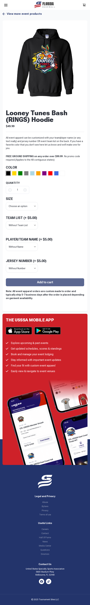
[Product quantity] (17, 190)
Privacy (45, 510)
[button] (45, 62)
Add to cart (45, 282)
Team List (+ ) (21, 217)
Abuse (45, 502)
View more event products (22, 13)
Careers (45, 529)
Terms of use (45, 515)
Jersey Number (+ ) (26, 261)
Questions (45, 550)
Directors (45, 554)
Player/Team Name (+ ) (29, 239)
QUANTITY (13, 183)
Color (11, 167)
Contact (45, 533)
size (9, 198)
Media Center (45, 546)
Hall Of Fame (45, 537)
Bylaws (45, 506)
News (45, 542)
